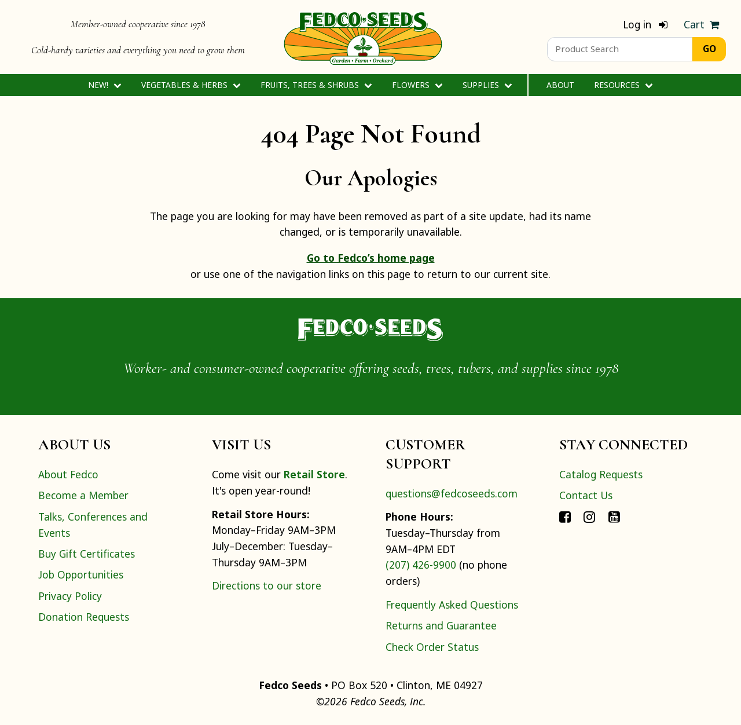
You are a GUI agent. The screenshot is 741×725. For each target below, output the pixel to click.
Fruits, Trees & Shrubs (316, 84)
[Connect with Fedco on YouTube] (614, 516)
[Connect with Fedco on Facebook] (565, 516)
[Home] (363, 37)
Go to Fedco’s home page (371, 258)
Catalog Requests (601, 474)
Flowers (417, 84)
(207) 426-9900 (421, 565)
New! (104, 84)
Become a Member (83, 495)
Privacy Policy (70, 596)
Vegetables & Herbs (190, 84)
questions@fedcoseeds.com (452, 493)
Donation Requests (83, 617)
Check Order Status (432, 647)
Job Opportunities (80, 574)
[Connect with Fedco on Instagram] (589, 516)
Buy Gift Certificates (86, 554)
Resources (623, 84)
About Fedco (68, 474)
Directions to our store (266, 585)
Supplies (487, 84)
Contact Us (585, 495)
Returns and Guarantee (441, 625)
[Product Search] (619, 49)
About (560, 84)
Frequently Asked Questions (452, 605)
